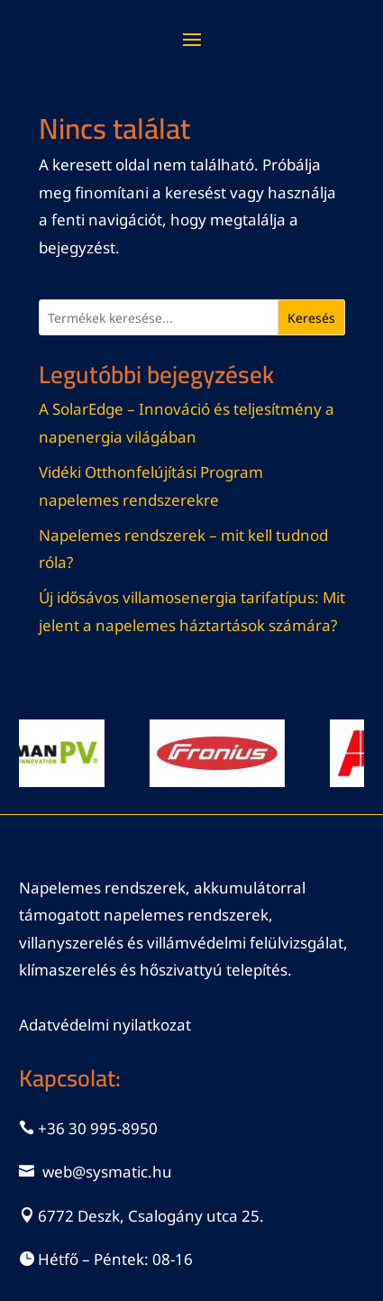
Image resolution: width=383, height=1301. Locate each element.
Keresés (311, 317)
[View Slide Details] (225, 753)
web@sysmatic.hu (107, 1171)
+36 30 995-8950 (98, 1128)
